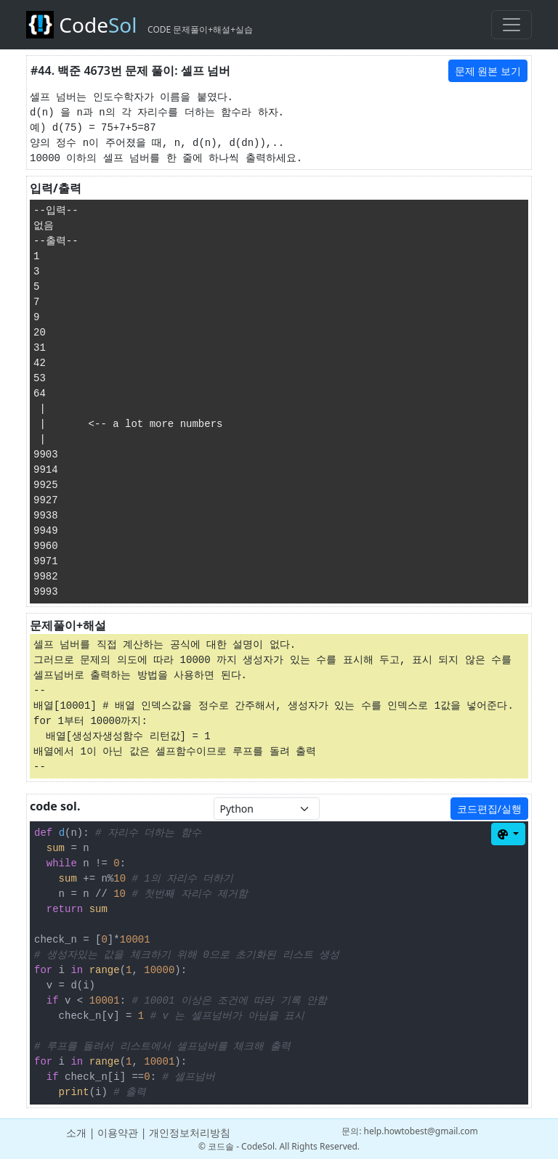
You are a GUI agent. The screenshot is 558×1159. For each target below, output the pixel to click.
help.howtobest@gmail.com (421, 1131)
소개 (76, 1132)
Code (139, 24)
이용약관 (117, 1132)
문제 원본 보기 (488, 71)
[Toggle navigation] (511, 24)
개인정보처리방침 (189, 1132)
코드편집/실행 (489, 809)
